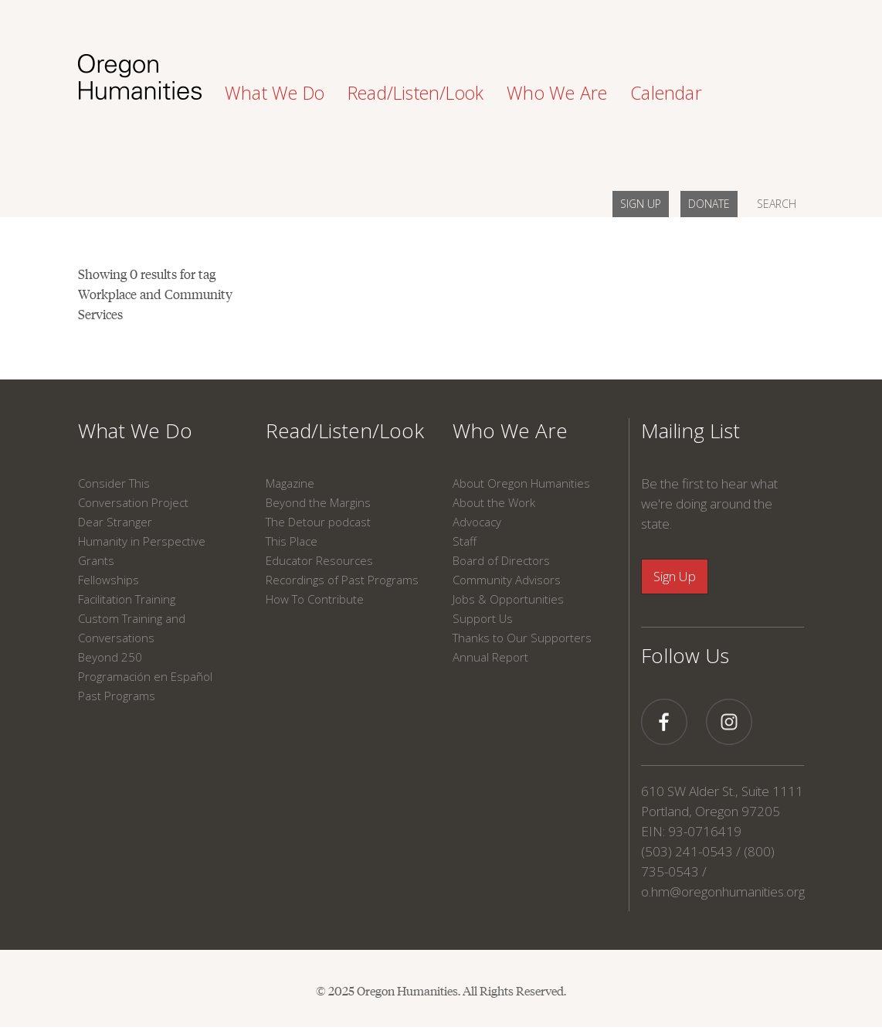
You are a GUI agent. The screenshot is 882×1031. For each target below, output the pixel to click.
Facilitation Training (126, 599)
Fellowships (108, 579)
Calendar (666, 92)
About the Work (494, 502)
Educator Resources (319, 560)
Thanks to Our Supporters (522, 637)
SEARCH (776, 203)
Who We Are (510, 430)
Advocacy (477, 521)
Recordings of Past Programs (342, 579)
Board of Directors (501, 560)
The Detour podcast (318, 521)
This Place (291, 541)
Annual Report (490, 657)
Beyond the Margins (318, 502)
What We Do (135, 430)
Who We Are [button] (557, 92)
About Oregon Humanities (521, 483)
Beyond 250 (110, 657)
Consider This (114, 483)
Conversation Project (133, 502)
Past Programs (116, 695)
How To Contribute (315, 599)
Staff (465, 541)
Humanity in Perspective (141, 541)
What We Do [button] (274, 92)
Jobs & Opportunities (508, 599)
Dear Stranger (115, 521)
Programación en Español (145, 676)
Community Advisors (507, 579)
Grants (96, 560)
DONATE (709, 203)
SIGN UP (640, 203)
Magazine (290, 483)
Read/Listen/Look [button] (415, 92)
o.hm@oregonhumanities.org (723, 891)
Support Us (483, 618)
